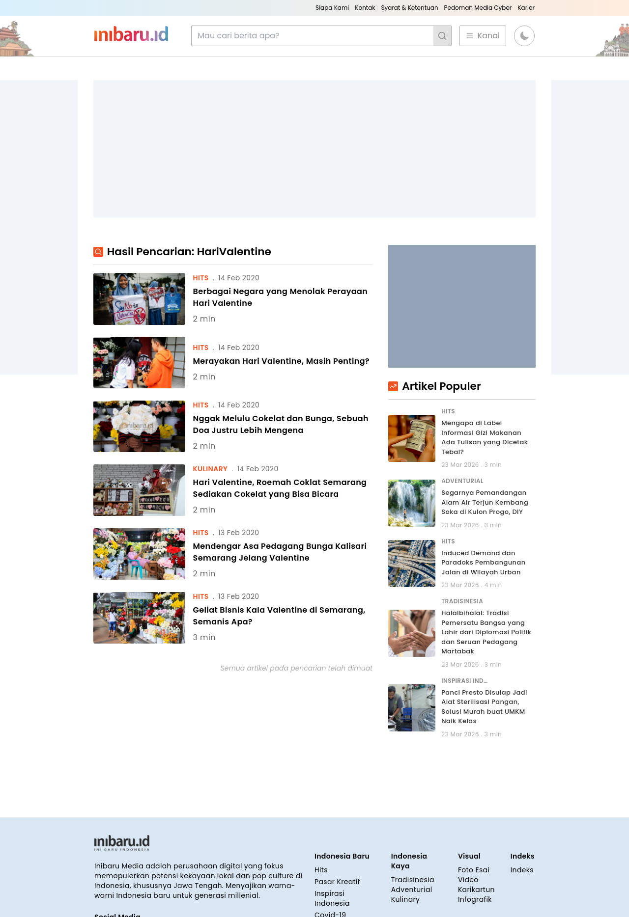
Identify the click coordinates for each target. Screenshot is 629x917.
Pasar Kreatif (337, 882)
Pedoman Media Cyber (478, 7)
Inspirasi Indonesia (332, 898)
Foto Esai (473, 870)
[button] (524, 36)
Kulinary (405, 899)
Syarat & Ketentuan (409, 7)
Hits (321, 870)
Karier (526, 7)
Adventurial (411, 889)
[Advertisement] (314, 148)
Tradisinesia (412, 880)
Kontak (365, 7)
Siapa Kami (332, 7)
